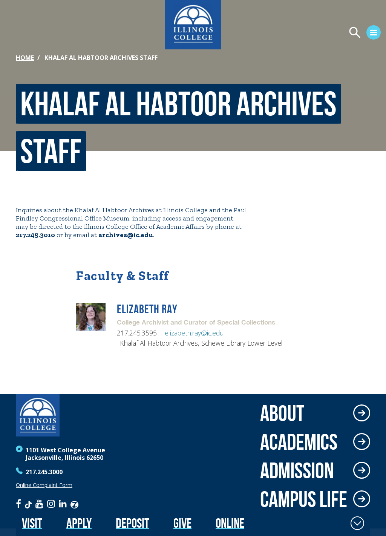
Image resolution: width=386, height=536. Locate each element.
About (282, 413)
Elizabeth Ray (147, 309)
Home (25, 58)
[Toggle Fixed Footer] (357, 523)
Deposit (132, 523)
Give (182, 523)
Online (230, 523)
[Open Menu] (294, 33)
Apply (79, 523)
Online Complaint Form (44, 485)
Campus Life (303, 499)
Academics (298, 441)
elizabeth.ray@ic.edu (194, 332)
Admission (297, 470)
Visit (32, 523)
